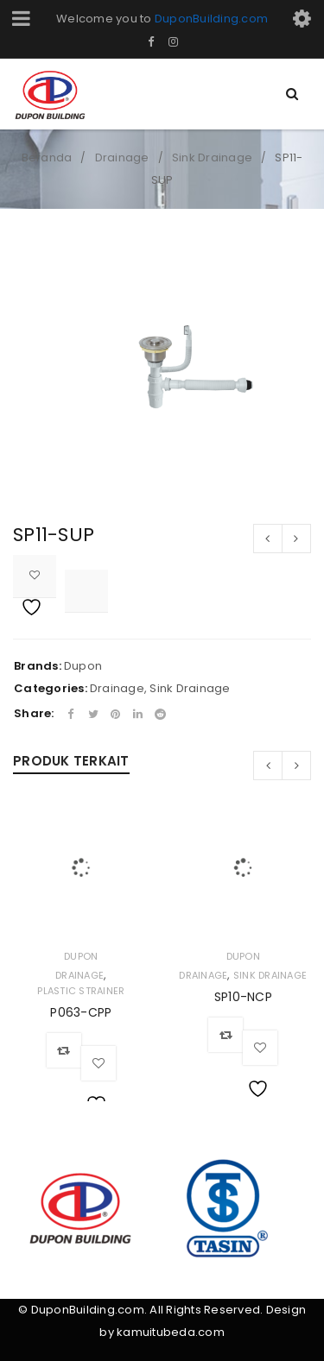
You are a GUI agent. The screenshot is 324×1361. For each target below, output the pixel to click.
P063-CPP (80, 1012)
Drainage (122, 157)
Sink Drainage (212, 157)
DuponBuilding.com (211, 18)
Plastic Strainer (80, 991)
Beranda (47, 157)
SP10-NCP (243, 996)
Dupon (83, 666)
